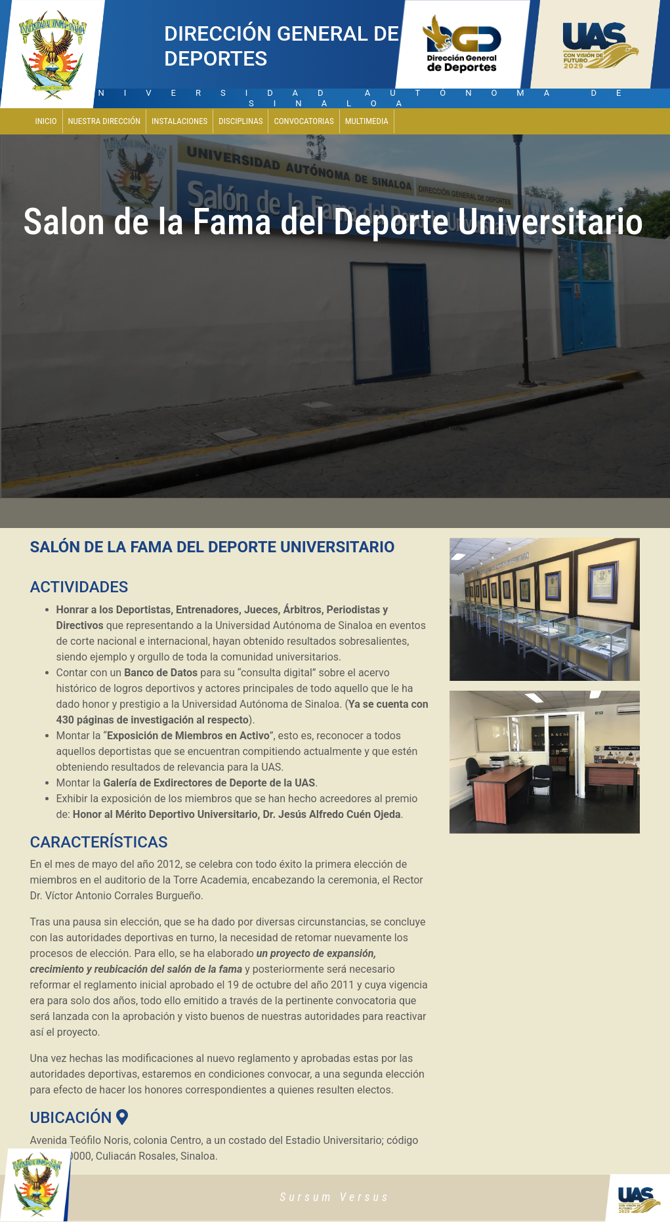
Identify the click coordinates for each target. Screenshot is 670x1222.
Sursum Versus (335, 1197)
